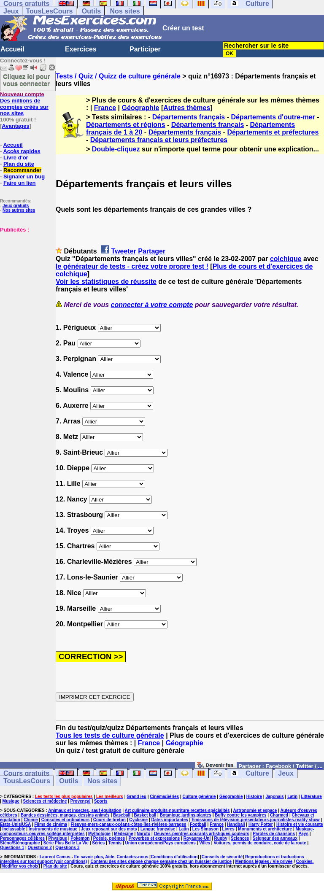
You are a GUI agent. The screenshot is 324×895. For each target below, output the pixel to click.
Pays (303, 833)
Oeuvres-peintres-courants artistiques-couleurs (201, 833)
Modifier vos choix (19, 866)
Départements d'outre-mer (273, 117)
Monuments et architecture (265, 829)
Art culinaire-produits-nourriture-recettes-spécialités (177, 810)
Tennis (115, 843)
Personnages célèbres (22, 838)
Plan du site (18, 164)
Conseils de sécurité (222, 857)
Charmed (279, 815)
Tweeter (123, 251)
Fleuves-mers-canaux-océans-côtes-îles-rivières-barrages (128, 824)
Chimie (31, 819)
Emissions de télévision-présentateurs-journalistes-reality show (255, 819)
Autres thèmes (186, 107)
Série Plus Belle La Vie (66, 843)
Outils (91, 11)
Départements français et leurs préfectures (158, 139)
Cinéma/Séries (164, 796)
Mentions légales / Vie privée (263, 861)
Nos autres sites (19, 210)
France (105, 107)
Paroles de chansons (274, 833)
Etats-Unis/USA (15, 824)
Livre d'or (15, 157)
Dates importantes (169, 819)
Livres (228, 829)
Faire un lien (19, 183)
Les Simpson (205, 829)
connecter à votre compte (152, 304)
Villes (204, 843)
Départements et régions (125, 124)
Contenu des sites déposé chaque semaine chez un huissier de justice (161, 861)
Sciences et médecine (45, 801)
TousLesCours (49, 11)
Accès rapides (21, 151)
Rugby (220, 838)
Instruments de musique (53, 829)
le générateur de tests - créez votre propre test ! (132, 266)
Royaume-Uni (197, 838)
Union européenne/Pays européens (160, 843)
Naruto (143, 833)
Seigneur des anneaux (275, 838)
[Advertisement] (25, 275)
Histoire (254, 796)
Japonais (274, 796)
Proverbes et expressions (154, 838)
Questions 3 (67, 847)
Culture (257, 773)
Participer (145, 49)
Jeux (11, 11)
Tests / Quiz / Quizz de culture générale (118, 76)
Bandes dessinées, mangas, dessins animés (65, 815)
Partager (151, 251)
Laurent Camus (55, 857)
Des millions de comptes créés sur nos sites (24, 103)
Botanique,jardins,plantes (185, 815)
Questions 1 (12, 847)
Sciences (240, 838)
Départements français (188, 117)
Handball (236, 824)
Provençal (80, 801)
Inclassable (14, 829)
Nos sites (125, 11)
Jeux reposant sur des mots (109, 829)
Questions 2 (40, 847)
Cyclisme (138, 819)
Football (198, 824)
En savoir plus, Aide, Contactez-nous (111, 857)
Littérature (311, 796)
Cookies (304, 861)
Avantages (15, 126)
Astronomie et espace (255, 810)
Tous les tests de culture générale (110, 735)
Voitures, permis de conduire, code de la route (259, 843)
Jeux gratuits (16, 205)
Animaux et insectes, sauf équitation (84, 810)
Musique (11, 801)
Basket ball (145, 815)
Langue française (157, 829)
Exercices (81, 49)
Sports (101, 801)
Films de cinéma (50, 824)
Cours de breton (109, 819)
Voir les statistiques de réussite (106, 281)
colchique (286, 258)
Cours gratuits (26, 773)
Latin (292, 796)
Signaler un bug (24, 176)
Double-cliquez (116, 149)
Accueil (12, 49)
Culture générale (199, 796)
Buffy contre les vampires (240, 815)
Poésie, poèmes (109, 838)
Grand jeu (136, 796)
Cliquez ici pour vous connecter (26, 80)
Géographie (140, 107)
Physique (58, 838)
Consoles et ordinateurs (65, 819)
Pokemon (79, 838)
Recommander (22, 170)
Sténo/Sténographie (20, 843)
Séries (98, 843)
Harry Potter (260, 824)
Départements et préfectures (273, 132)
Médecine (123, 833)
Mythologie (99, 833)
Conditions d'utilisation (174, 857)
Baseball (121, 815)
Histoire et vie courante (299, 824)
